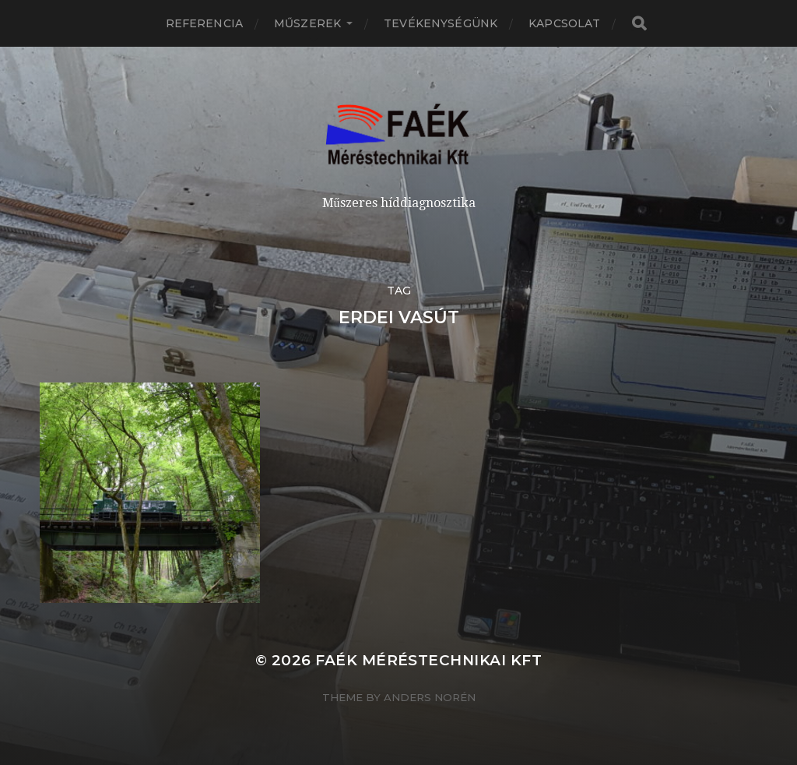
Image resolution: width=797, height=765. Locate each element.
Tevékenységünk (440, 23)
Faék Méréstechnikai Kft (428, 660)
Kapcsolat (564, 23)
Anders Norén (430, 697)
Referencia (204, 23)
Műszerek (307, 23)
